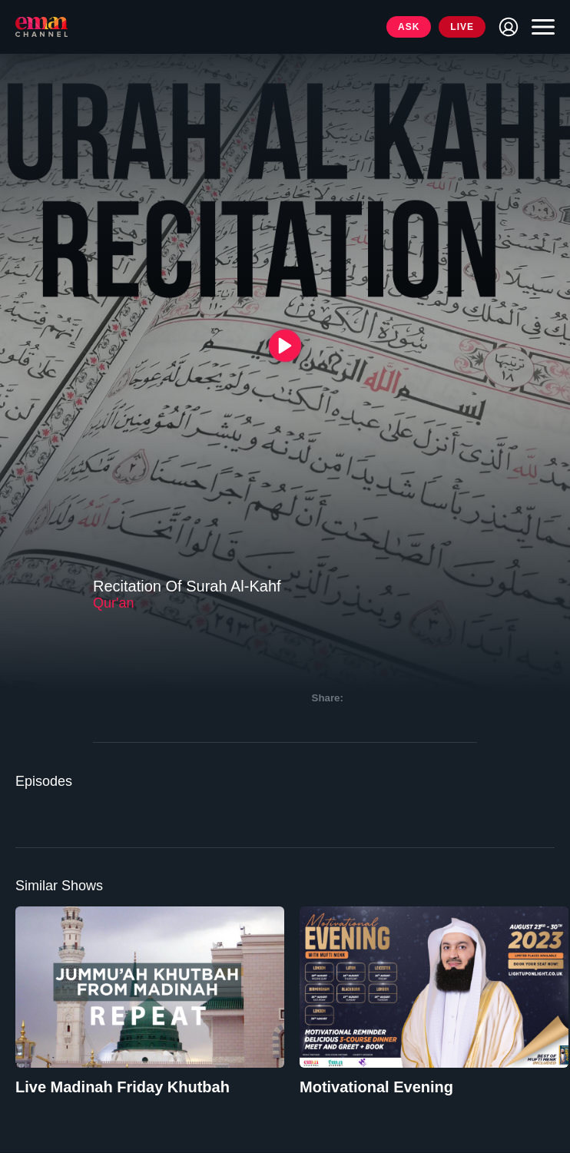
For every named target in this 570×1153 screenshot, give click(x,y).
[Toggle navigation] (539, 27)
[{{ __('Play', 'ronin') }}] (285, 346)
